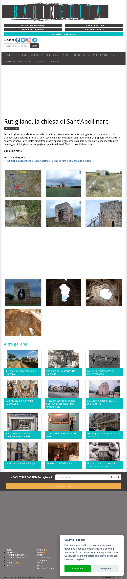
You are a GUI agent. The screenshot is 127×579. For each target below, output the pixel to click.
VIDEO (28, 61)
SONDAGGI (42, 562)
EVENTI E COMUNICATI (16, 559)
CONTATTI (56, 61)
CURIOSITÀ (37, 54)
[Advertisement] (63, 91)
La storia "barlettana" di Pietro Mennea (100, 372)
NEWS (8, 567)
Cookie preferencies (46, 570)
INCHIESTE (22, 54)
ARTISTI (92, 54)
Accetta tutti (77, 568)
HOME (9, 54)
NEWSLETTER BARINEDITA (31, 479)
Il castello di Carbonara (59, 464)
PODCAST (41, 61)
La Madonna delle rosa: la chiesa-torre (101, 403)
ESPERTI (115, 54)
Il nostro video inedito (63, 488)
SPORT (67, 54)
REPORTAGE (53, 54)
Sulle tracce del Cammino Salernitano (19, 403)
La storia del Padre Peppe (20, 464)
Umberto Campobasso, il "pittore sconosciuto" (101, 466)
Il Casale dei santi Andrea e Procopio (20, 372)
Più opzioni (105, 568)
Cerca (34, 45)
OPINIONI (79, 54)
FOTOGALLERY (14, 61)
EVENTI (104, 54)
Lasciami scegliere (74, 559)
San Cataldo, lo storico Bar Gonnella (61, 372)
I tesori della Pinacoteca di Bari (61, 436)
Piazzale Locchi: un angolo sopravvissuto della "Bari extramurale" (60, 404)
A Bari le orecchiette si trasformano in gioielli (18, 436)
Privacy (40, 567)
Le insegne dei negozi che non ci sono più (104, 436)
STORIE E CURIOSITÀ (15, 557)
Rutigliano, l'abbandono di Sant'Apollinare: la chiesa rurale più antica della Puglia (48, 160)
